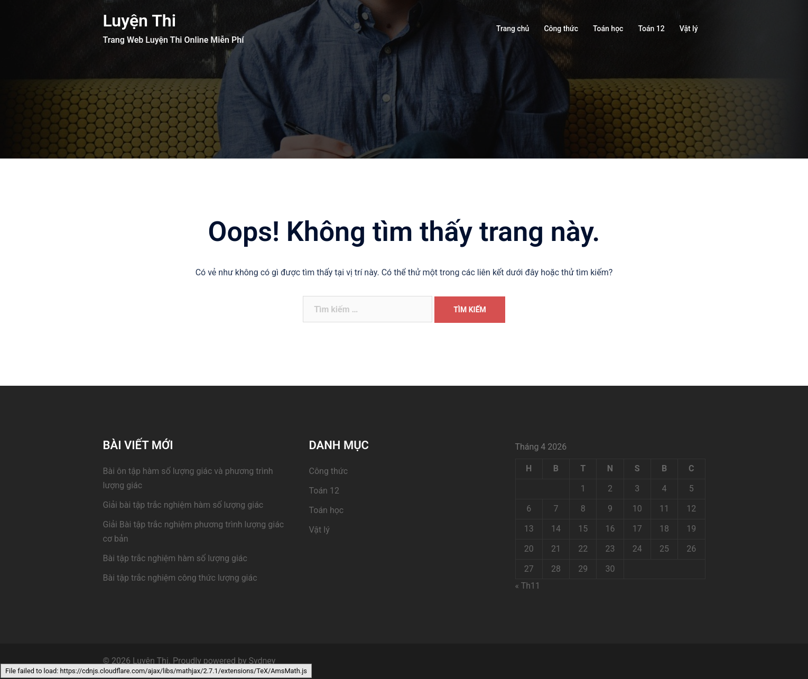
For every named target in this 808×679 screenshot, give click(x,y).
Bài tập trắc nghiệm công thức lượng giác (180, 578)
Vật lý (689, 28)
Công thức (561, 28)
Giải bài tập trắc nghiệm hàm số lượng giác (183, 505)
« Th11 (528, 586)
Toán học (608, 28)
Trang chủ (512, 28)
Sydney (262, 661)
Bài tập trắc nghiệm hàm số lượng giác (175, 558)
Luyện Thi (140, 21)
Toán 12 (651, 28)
